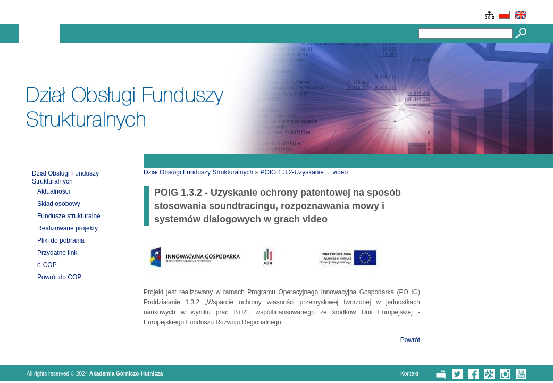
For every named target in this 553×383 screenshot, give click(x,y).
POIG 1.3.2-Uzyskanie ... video (304, 172)
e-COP (47, 265)
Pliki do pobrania (61, 240)
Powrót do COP (59, 277)
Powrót (410, 340)
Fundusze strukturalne (68, 216)
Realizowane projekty (67, 228)
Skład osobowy (58, 203)
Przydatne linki (58, 252)
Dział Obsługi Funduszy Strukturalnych (65, 177)
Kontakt (409, 374)
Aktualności (53, 191)
